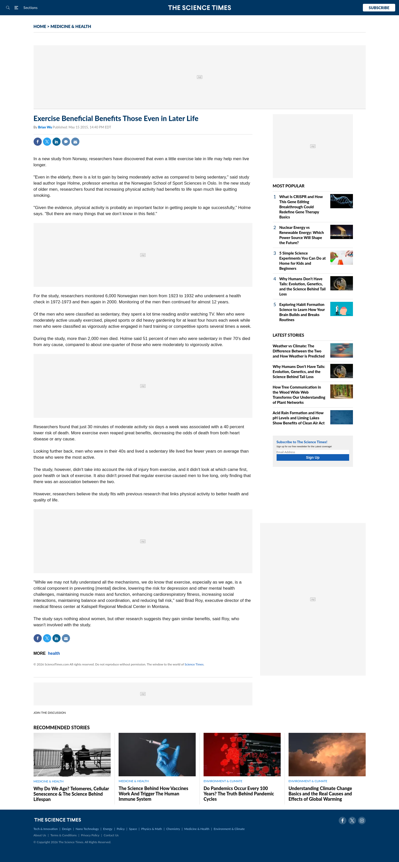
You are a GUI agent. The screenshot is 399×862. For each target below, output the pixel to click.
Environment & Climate (229, 829)
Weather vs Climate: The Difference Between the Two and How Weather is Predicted (299, 351)
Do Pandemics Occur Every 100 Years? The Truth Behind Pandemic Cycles (239, 793)
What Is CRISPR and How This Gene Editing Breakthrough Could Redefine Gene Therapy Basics (301, 206)
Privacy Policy (90, 835)
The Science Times (199, 7)
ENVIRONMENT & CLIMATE (223, 781)
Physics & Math (151, 829)
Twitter (47, 142)
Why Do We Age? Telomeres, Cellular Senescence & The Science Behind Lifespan (71, 794)
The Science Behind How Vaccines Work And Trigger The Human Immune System (153, 793)
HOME (40, 26)
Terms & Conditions (63, 835)
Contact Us (111, 835)
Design (66, 829)
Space (133, 829)
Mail (75, 142)
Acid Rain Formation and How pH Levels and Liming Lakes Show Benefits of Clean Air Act (299, 417)
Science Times (194, 664)
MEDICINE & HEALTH (70, 26)
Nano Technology (87, 829)
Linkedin (56, 142)
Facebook (38, 142)
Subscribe (379, 7)
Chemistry (173, 829)
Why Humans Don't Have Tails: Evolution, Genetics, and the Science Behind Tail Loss (299, 371)
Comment (66, 142)
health (54, 653)
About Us (40, 835)
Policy (121, 829)
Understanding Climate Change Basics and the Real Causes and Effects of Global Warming (320, 793)
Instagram (362, 820)
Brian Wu (45, 127)
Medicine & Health (196, 829)
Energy (107, 829)
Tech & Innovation (46, 829)
